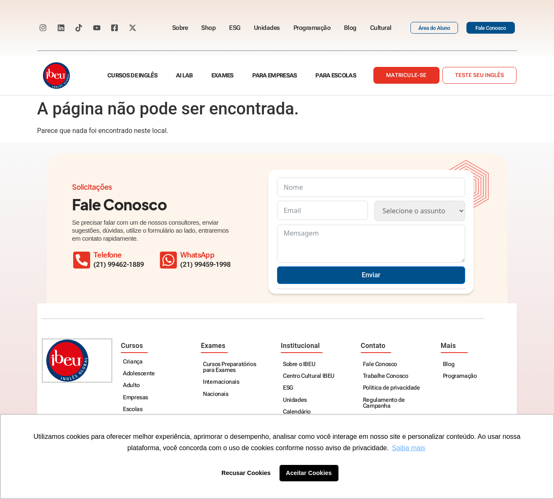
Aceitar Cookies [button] (309, 473)
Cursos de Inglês (132, 75)
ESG (234, 28)
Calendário (297, 411)
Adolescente (139, 373)
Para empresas (274, 75)
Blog (350, 28)
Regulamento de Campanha (384, 402)
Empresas (135, 397)
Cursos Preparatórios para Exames (229, 367)
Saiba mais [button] (408, 447)
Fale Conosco (380, 364)
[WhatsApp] (168, 260)
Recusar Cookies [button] (246, 473)
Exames (222, 75)
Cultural (381, 28)
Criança (132, 361)
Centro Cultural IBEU (308, 376)
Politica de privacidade (391, 387)
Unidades (267, 28)
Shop (208, 28)
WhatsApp (197, 255)
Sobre (180, 28)
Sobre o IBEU (299, 364)
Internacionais (221, 381)
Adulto (131, 385)
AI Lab (184, 75)
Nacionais (215, 394)
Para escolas (335, 75)
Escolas (132, 409)
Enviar (371, 275)
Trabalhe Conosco (385, 376)
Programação (312, 28)
